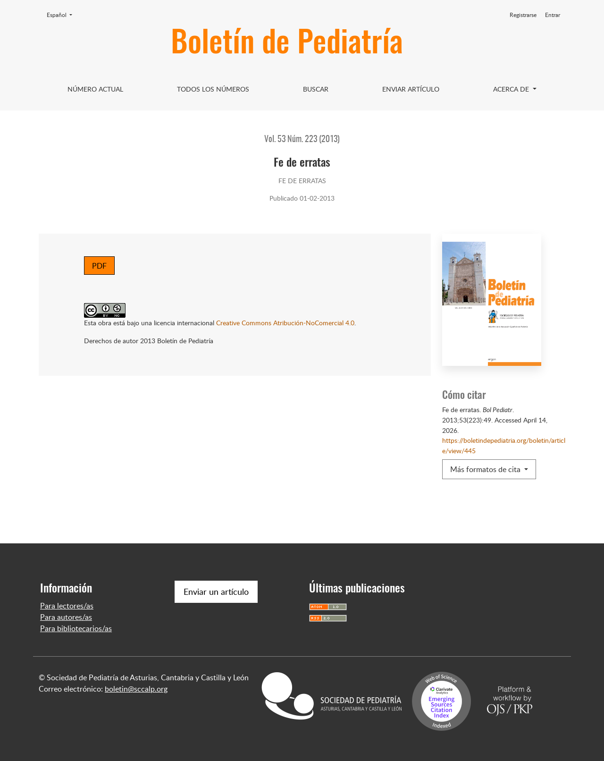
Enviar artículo (410, 89)
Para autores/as (66, 617)
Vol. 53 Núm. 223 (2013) (302, 139)
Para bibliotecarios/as (76, 628)
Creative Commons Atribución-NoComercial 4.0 (285, 322)
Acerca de (512, 89)
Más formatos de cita (486, 469)
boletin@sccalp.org (136, 689)
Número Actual (95, 89)
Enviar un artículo (216, 591)
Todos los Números (213, 89)
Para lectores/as (66, 605)
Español (62, 14)
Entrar (552, 15)
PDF (99, 266)
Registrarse (523, 15)
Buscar (315, 89)
